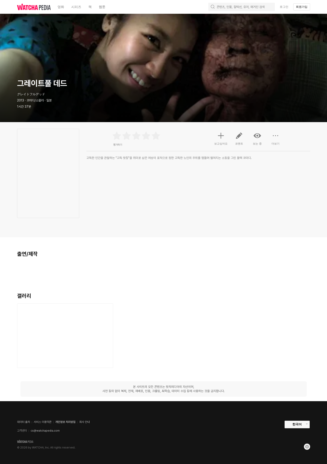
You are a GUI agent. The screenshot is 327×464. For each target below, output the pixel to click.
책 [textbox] (90, 7)
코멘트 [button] (239, 140)
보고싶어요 (221, 138)
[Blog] (307, 447)
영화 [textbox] (60, 7)
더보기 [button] (275, 140)
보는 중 (257, 138)
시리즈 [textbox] (76, 7)
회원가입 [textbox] (301, 6)
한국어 (297, 424)
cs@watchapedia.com (45, 430)
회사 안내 (84, 422)
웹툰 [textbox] (102, 7)
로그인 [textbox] (284, 6)
